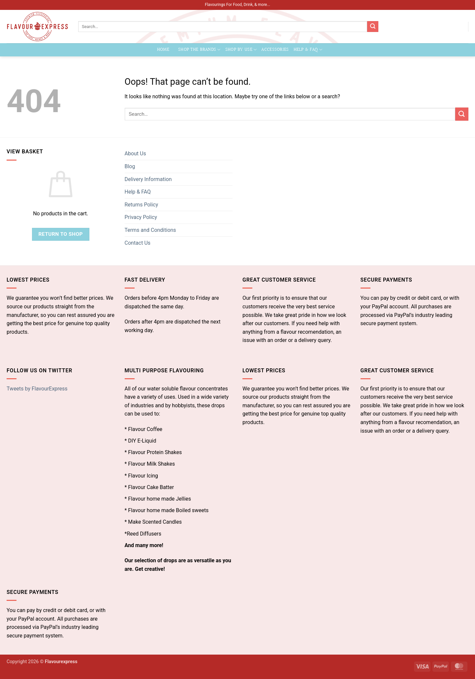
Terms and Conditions (150, 230)
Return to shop (60, 234)
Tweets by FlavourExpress (37, 389)
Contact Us (138, 243)
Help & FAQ (308, 49)
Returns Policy (141, 204)
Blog (130, 166)
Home (163, 49)
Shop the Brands (199, 49)
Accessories (275, 49)
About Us (135, 153)
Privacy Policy (141, 217)
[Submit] (372, 26)
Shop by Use (241, 49)
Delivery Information (148, 179)
